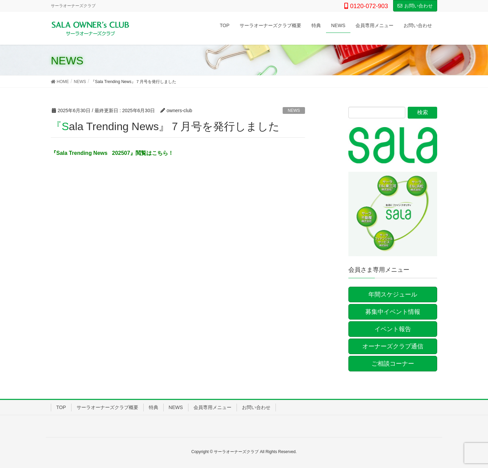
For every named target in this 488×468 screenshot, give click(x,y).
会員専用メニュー (212, 407)
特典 (153, 407)
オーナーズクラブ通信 (392, 346)
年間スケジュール (392, 294)
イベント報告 (392, 329)
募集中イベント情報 (392, 311)
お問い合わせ (415, 5)
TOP (61, 407)
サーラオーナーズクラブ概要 (107, 407)
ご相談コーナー (392, 363)
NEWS (294, 110)
